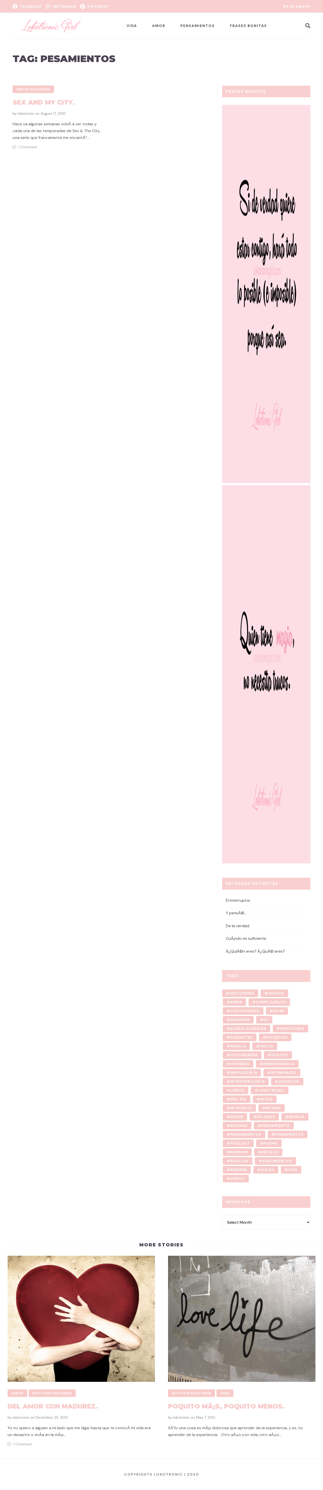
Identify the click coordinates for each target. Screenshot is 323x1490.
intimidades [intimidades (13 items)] (284, 1072)
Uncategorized (33, 89)
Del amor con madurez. (53, 1406)
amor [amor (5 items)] (236, 1002)
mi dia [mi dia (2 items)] (266, 1099)
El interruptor (238, 900)
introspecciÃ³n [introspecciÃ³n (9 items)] (247, 1081)
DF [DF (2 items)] (265, 1019)
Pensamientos (197, 25)
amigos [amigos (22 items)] (276, 993)
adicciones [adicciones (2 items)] (241, 993)
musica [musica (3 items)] (297, 1117)
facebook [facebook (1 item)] (277, 1037)
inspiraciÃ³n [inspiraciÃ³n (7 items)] (243, 1072)
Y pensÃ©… (236, 913)
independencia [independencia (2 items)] (279, 1064)
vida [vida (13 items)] (293, 1169)
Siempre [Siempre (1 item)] (238, 1169)
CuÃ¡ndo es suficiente (246, 938)
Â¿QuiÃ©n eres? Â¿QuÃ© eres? (255, 951)
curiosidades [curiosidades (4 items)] (245, 1011)
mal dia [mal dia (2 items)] (238, 1099)
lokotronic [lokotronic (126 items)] (271, 1090)
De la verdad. (238, 925)
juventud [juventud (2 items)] (289, 1081)
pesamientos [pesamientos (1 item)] (289, 1134)
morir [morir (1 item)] (236, 1117)
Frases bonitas (248, 25)
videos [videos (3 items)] (237, 1178)
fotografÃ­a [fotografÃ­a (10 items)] (244, 1055)
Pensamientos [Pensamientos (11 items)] (245, 1134)
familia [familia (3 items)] (238, 1046)
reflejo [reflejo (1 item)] (270, 1152)
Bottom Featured (52, 1393)
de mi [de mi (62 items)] (278, 1011)
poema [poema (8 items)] (270, 1143)
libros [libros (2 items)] (237, 1090)
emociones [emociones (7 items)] (292, 1028)
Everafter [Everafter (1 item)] (241, 1037)
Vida (132, 25)
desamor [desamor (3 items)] (240, 1019)
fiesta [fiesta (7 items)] (266, 1046)
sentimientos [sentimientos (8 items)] (277, 1161)
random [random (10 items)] (239, 1152)
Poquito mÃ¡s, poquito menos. (226, 1406)
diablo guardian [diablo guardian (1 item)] (248, 1028)
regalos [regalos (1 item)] (239, 1161)
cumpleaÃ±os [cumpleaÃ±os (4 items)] (271, 1002)
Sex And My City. (44, 102)
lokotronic (26, 113)
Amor (158, 25)
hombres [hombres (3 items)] (240, 1064)
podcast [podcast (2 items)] (240, 1143)
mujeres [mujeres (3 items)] (266, 1117)
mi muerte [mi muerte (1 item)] (241, 1108)
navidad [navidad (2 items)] (239, 1125)
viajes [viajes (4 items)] (268, 1169)
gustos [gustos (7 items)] (279, 1055)
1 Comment (27, 147)
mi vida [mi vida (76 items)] (273, 1108)
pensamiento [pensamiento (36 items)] (275, 1125)
